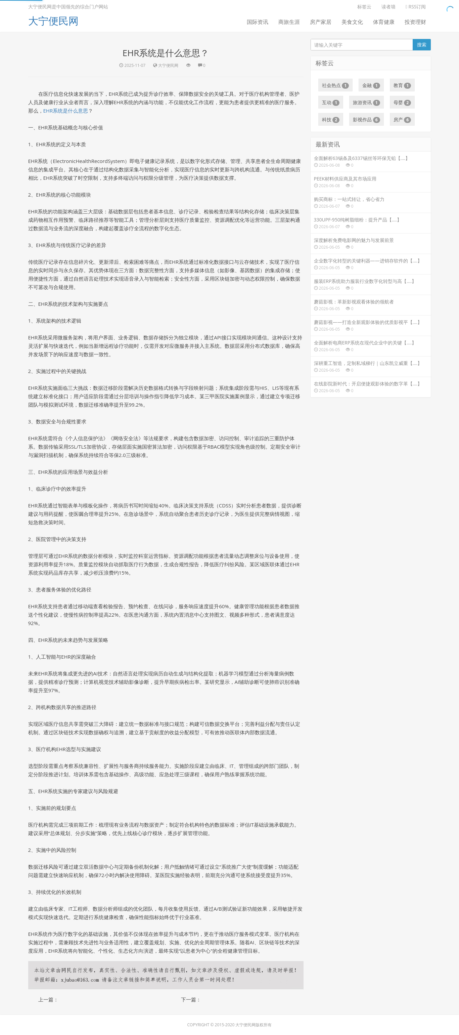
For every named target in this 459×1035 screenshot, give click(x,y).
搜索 (421, 44)
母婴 (402, 102)
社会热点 (335, 85)
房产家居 (320, 22)
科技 (331, 119)
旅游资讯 (366, 102)
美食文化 (352, 22)
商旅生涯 (289, 22)
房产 (402, 119)
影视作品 (366, 119)
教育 (402, 85)
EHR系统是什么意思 (65, 110)
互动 (331, 102)
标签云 (364, 6)
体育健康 (384, 22)
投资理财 (415, 22)
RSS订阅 (416, 6)
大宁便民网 (53, 21)
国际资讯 (257, 22)
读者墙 (388, 6)
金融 (371, 85)
